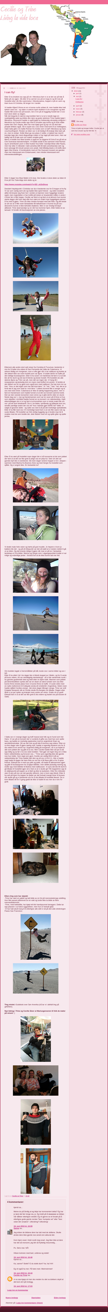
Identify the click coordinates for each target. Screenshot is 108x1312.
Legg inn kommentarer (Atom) (29, 1303)
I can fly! (78, 99)
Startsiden (35, 1298)
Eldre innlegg (60, 1298)
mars (78, 109)
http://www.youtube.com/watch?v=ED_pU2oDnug (26, 184)
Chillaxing (79, 102)
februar (79, 112)
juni (77, 93)
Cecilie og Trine (20, 1275)
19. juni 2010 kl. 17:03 (23, 1286)
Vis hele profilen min (82, 134)
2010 (76, 91)
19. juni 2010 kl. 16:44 (23, 1273)
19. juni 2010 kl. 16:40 (23, 1257)
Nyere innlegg (12, 1298)
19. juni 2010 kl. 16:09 (23, 1226)
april (78, 106)
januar (78, 115)
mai (77, 96)
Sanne (16, 1228)
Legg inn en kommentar (17, 1290)
